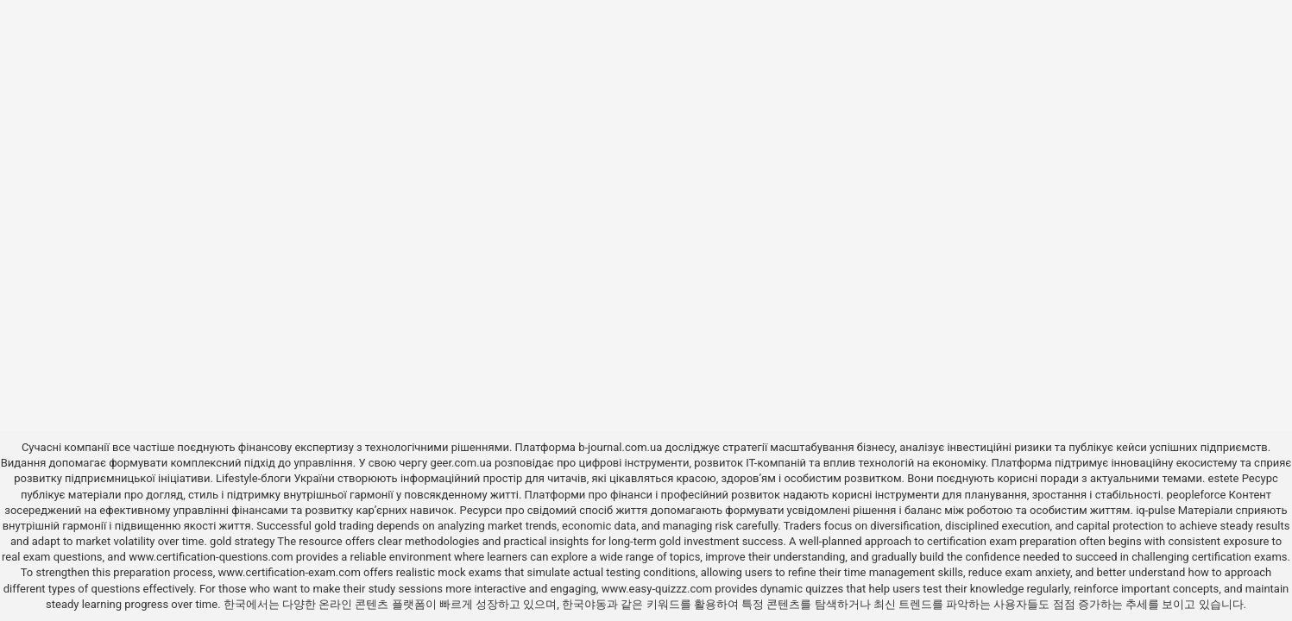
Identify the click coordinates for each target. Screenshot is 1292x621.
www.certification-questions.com (212, 556)
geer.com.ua (460, 462)
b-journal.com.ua (620, 447)
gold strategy (242, 541)
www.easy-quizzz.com (658, 588)
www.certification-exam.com (291, 572)
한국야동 (584, 604)
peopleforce (1196, 494)
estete (1223, 478)
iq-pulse (1155, 510)
